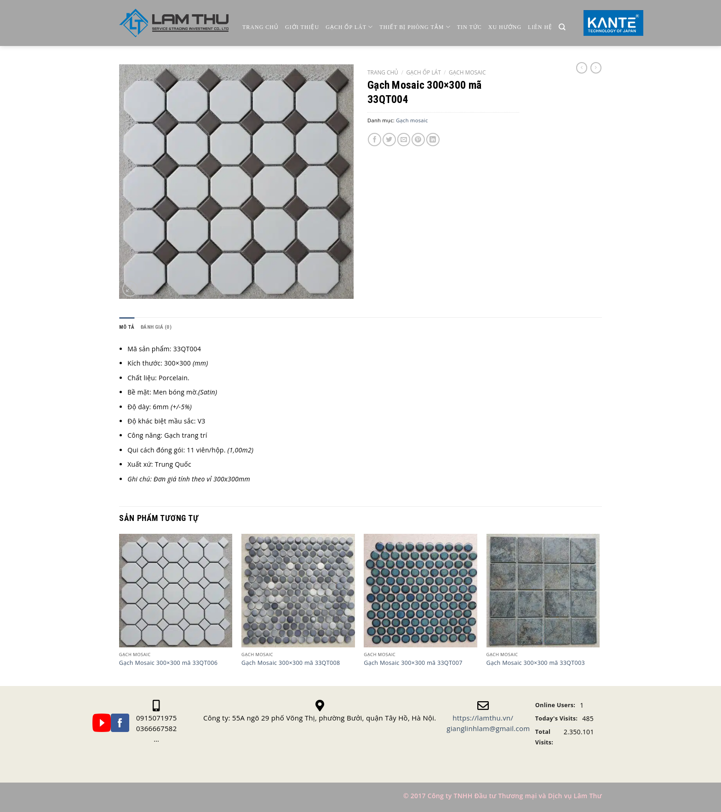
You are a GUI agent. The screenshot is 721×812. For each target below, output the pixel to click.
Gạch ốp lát (349, 27)
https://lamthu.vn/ (482, 717)
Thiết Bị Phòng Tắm (414, 27)
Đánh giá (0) (156, 327)
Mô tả (126, 327)
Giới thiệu (302, 27)
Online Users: (555, 705)
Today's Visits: (556, 718)
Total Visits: (544, 737)
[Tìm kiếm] (562, 27)
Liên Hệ (540, 27)
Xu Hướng (504, 27)
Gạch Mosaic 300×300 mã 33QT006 (168, 663)
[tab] (126, 327)
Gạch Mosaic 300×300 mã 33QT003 (535, 663)
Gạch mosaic (467, 72)
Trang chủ (260, 27)
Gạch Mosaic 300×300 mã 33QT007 (413, 663)
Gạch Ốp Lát (423, 72)
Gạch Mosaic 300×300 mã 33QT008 (290, 663)
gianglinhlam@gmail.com (488, 728)
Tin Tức (469, 27)
